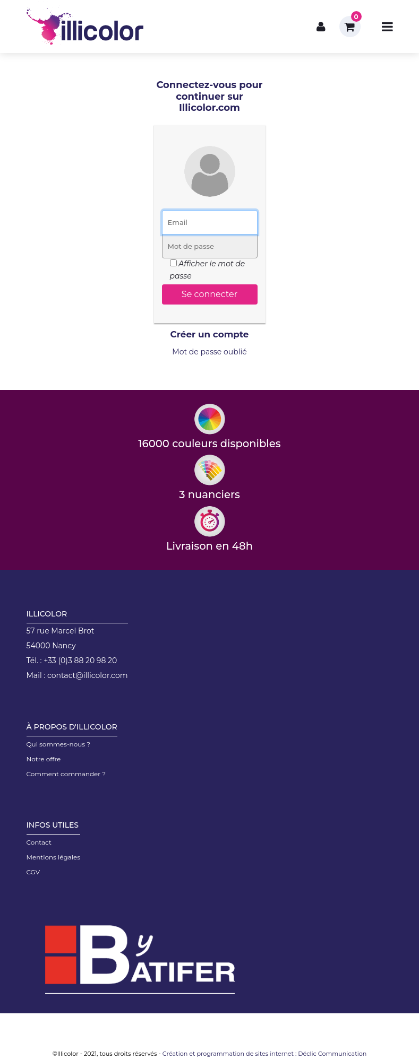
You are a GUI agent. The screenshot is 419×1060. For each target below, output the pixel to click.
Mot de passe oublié (209, 352)
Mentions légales (54, 857)
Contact (39, 842)
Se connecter (209, 294)
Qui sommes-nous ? (59, 744)
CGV (33, 872)
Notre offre (44, 759)
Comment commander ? (66, 774)
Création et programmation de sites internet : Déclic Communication (265, 1053)
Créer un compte (209, 334)
